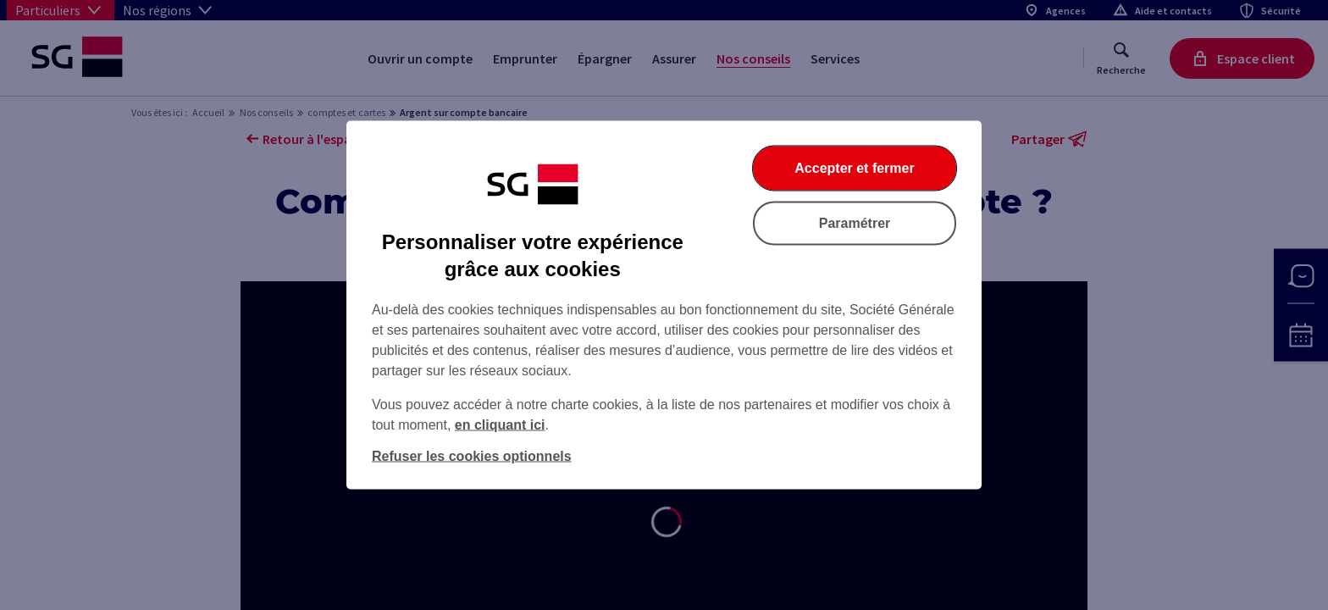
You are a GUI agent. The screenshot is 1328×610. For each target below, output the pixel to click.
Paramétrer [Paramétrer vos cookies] (855, 223)
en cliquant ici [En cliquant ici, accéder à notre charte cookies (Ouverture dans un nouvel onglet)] (500, 425)
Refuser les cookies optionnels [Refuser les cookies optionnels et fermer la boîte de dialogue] (472, 456)
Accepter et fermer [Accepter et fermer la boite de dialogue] (854, 168)
